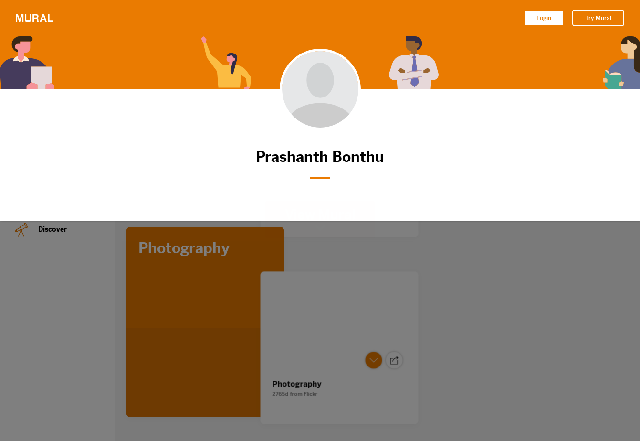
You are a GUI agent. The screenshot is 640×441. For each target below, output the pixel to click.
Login (543, 18)
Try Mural (598, 18)
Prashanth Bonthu (320, 157)
